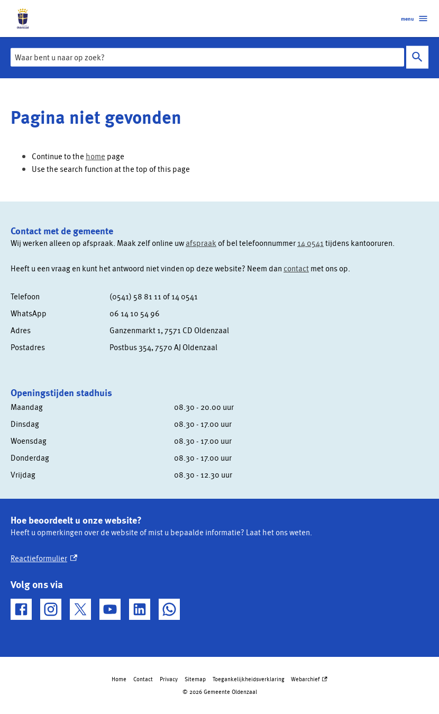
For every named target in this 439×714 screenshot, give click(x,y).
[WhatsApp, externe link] (169, 609)
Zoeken (417, 57)
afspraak (201, 243)
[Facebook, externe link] (21, 609)
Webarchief (309, 679)
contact (296, 268)
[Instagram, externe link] (50, 609)
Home (119, 679)
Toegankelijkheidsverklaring (249, 679)
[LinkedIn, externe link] (139, 609)
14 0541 (310, 243)
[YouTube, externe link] (110, 609)
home (95, 156)
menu (414, 18)
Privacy (169, 679)
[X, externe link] (80, 609)
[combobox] (207, 57)
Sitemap (195, 679)
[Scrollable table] (214, 321)
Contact (143, 679)
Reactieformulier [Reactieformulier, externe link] (44, 558)
